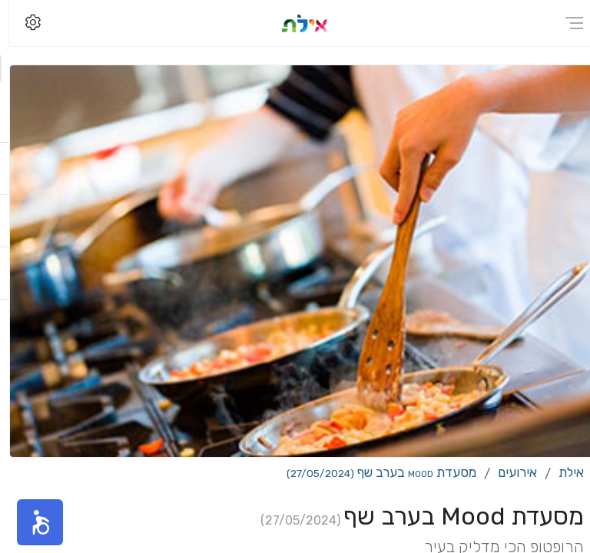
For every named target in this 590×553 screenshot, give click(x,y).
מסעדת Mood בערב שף (372, 472)
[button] (31, 522)
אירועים (508, 472)
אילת (562, 472)
